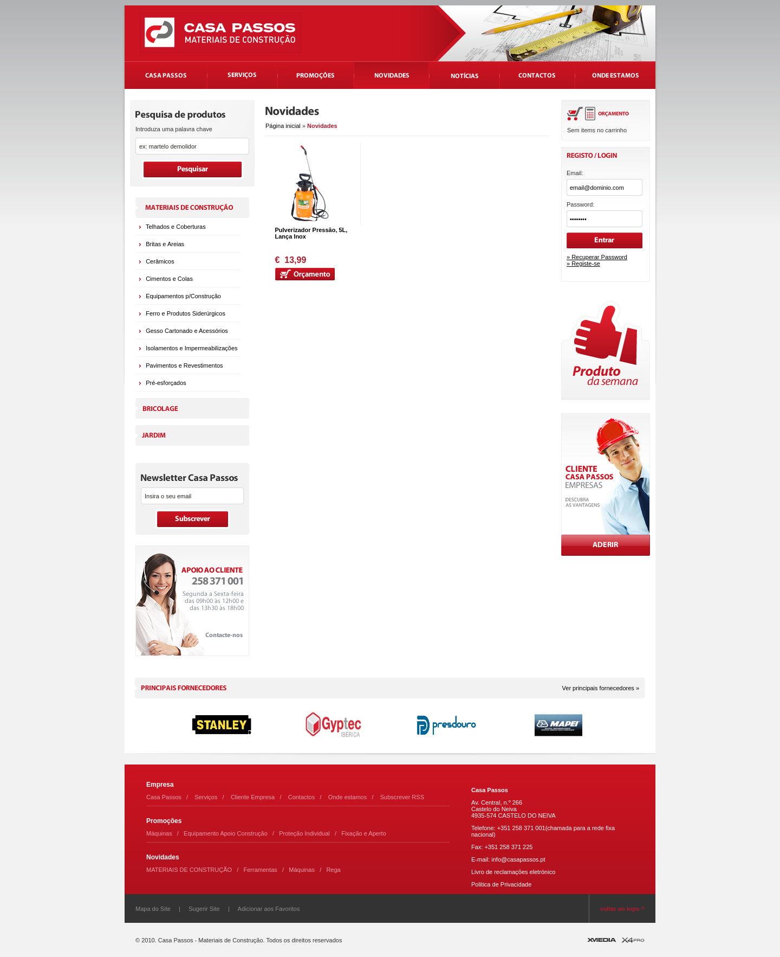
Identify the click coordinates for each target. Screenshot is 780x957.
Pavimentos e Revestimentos (184, 365)
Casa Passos (163, 797)
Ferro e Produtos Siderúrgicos (185, 313)
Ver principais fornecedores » (600, 688)
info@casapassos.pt (518, 859)
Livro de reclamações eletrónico (513, 872)
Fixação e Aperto (363, 833)
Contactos (301, 797)
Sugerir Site (203, 908)
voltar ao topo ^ (622, 908)
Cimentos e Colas (169, 278)
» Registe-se (583, 263)
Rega (333, 869)
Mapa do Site (153, 908)
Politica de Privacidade (501, 884)
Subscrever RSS (402, 797)
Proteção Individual (304, 833)
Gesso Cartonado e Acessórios (187, 330)
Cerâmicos (160, 261)
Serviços (205, 797)
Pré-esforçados (166, 383)
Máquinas (159, 833)
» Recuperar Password (597, 257)
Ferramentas (260, 869)
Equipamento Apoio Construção (226, 833)
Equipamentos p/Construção (183, 296)
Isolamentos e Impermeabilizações (191, 348)
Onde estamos (347, 797)
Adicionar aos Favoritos (269, 908)
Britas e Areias (165, 244)
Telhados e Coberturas (176, 226)
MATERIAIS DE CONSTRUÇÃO (189, 869)
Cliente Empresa (253, 797)
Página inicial (283, 126)
